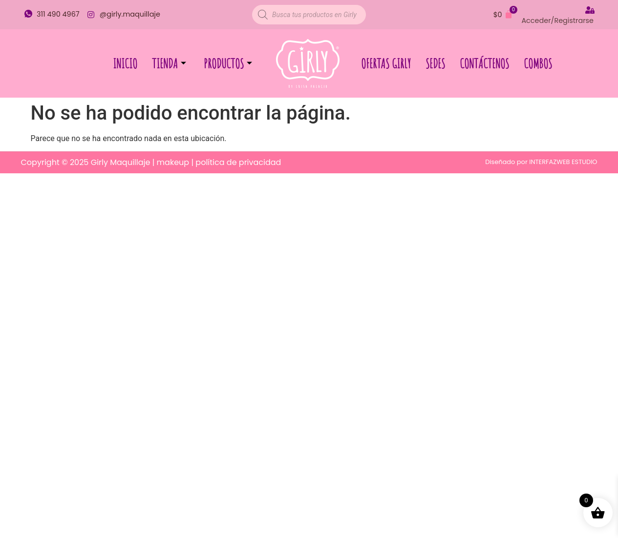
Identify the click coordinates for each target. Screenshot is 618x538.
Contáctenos (484, 63)
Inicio (125, 63)
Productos (228, 63)
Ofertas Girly (386, 63)
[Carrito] (503, 14)
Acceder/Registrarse (557, 20)
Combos (538, 63)
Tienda (169, 63)
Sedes (435, 63)
